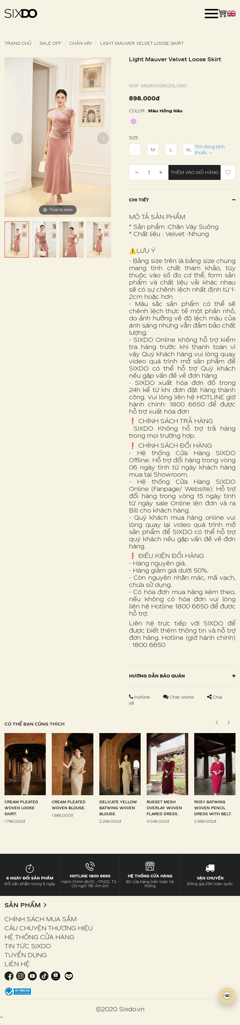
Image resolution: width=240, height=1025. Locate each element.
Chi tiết (182, 199)
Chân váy (80, 43)
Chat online (179, 697)
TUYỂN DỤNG (25, 954)
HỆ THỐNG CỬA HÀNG (39, 936)
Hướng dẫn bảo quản (182, 675)
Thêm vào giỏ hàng (194, 172)
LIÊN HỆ (17, 963)
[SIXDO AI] (227, 995)
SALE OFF (50, 43)
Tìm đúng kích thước (210, 149)
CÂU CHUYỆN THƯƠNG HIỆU (48, 927)
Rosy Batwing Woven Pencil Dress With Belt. (213, 808)
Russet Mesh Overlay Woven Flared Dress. (164, 808)
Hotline (140, 697)
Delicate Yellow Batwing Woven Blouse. (118, 808)
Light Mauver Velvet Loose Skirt (142, 43)
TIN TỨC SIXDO (27, 945)
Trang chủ (17, 43)
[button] (228, 722)
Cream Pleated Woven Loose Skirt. (21, 808)
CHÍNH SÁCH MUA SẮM (40, 918)
